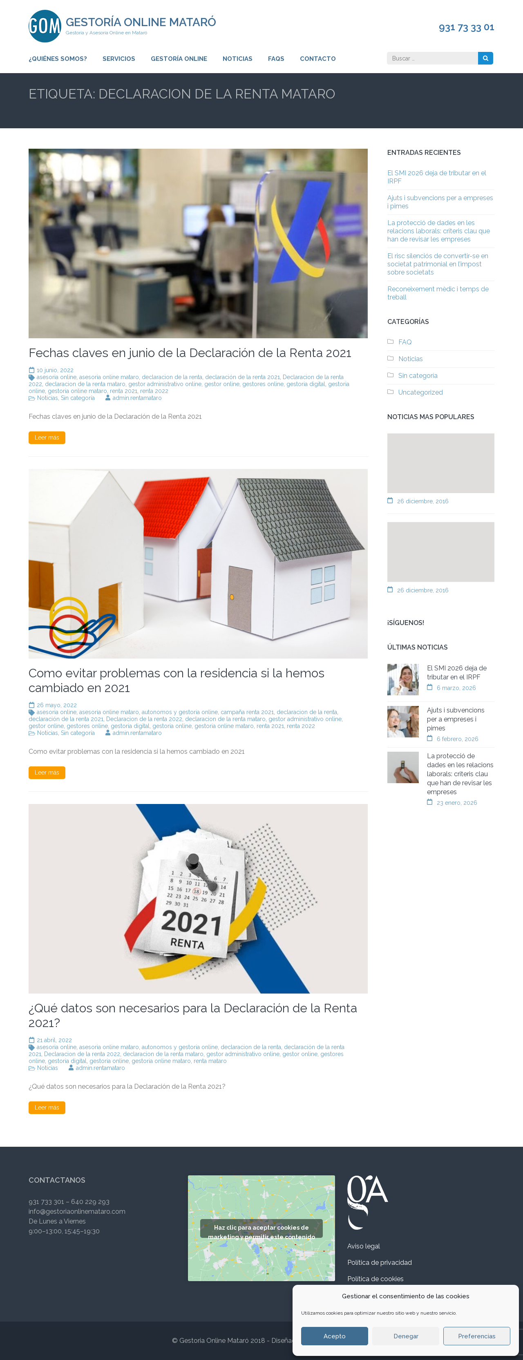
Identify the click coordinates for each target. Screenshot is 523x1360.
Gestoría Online (179, 59)
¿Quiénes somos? (58, 59)
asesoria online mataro (109, 377)
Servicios (119, 59)
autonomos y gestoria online (180, 712)
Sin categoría (78, 398)
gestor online (221, 384)
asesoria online (56, 377)
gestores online (263, 384)
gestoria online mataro (77, 391)
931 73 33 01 (466, 27)
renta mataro (210, 1061)
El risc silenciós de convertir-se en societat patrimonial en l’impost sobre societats (437, 264)
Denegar (405, 1336)
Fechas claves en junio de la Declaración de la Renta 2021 (190, 353)
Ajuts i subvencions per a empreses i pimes (456, 719)
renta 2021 (123, 391)
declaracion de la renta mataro (85, 384)
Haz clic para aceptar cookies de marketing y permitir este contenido (261, 1231)
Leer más (47, 437)
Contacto (318, 59)
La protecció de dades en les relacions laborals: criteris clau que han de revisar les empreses (438, 231)
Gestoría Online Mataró (141, 22)
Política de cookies (375, 1279)
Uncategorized (420, 392)
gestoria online (172, 726)
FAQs (276, 59)
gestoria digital (305, 384)
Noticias (238, 59)
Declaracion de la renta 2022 (144, 719)
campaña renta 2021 (247, 712)
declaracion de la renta (172, 377)
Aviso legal (363, 1246)
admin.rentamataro (137, 398)
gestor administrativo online (164, 384)
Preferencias (477, 1336)
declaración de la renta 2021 (242, 377)
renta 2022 (154, 391)
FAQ (405, 342)
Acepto (335, 1336)
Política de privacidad (379, 1262)
